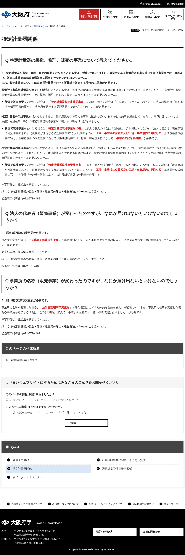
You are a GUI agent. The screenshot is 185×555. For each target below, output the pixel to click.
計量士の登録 (21, 460)
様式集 (22, 184)
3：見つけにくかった (74, 412)
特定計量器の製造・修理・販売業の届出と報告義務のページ (49, 191)
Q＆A (45, 26)
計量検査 (36, 26)
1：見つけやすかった (20, 412)
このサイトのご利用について (26, 504)
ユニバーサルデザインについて (105, 504)
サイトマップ (171, 504)
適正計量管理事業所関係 (117, 468)
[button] (151, 3)
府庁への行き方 (104, 531)
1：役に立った (17, 400)
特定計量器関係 (22, 468)
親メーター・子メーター (28, 477)
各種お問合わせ (151, 531)
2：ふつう (40, 400)
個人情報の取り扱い (143, 504)
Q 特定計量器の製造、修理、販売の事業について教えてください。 (69, 60)
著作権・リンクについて (65, 504)
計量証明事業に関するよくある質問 (124, 460)
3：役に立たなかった (67, 400)
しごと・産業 (23, 26)
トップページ (8, 26)
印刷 (137, 30)
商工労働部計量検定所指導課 (21, 360)
